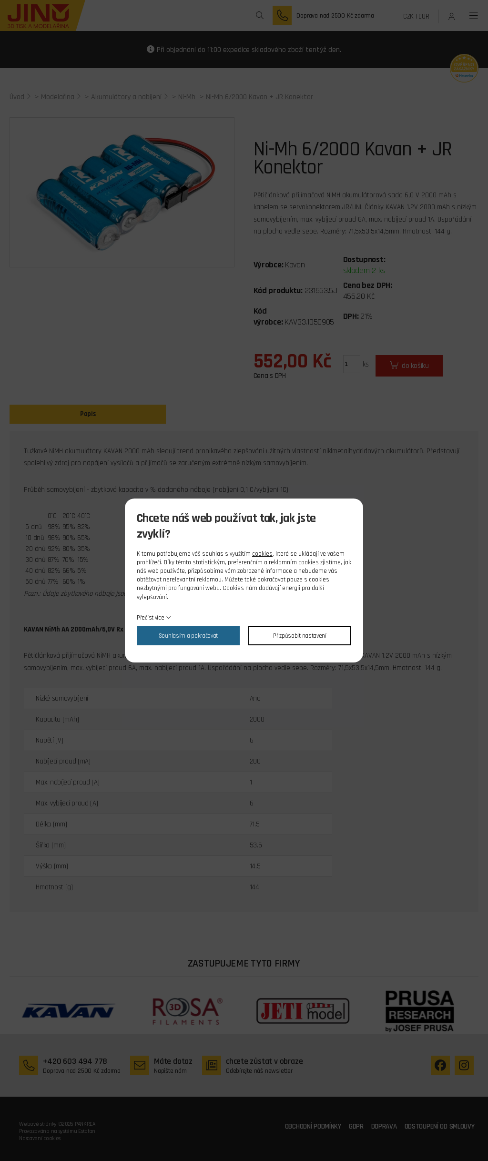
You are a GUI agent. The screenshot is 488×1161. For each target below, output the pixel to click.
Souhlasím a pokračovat (188, 636)
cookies (262, 554)
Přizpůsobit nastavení (299, 636)
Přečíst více (150, 617)
